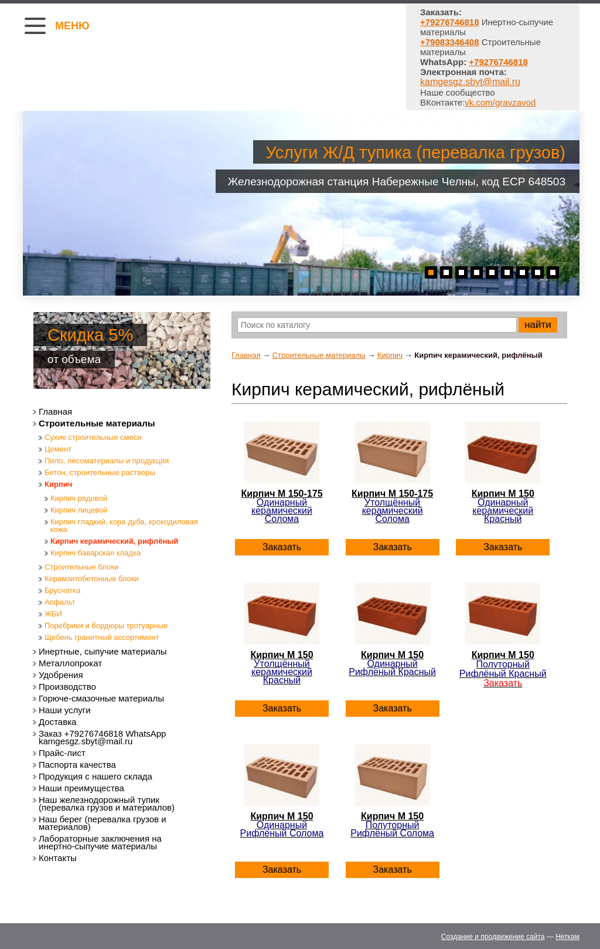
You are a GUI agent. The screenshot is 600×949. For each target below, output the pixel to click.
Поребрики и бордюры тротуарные (106, 625)
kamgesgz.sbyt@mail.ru (470, 82)
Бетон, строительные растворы (100, 472)
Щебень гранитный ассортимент (102, 637)
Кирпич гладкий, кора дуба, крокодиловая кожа (124, 525)
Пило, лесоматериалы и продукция (107, 460)
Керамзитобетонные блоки (92, 578)
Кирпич (390, 355)
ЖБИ (53, 613)
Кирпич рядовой (78, 498)
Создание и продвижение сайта (493, 937)
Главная (245, 355)
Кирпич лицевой (78, 510)
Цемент (58, 449)
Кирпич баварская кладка (95, 552)
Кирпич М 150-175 (282, 506)
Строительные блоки (81, 566)
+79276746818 (498, 62)
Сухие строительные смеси (93, 437)
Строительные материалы (319, 355)
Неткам (567, 937)
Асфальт (60, 602)
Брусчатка (62, 590)
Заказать (281, 547)
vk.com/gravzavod (500, 102)
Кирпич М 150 (503, 506)
